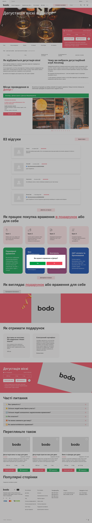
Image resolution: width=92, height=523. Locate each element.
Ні (54, 263)
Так (37, 263)
